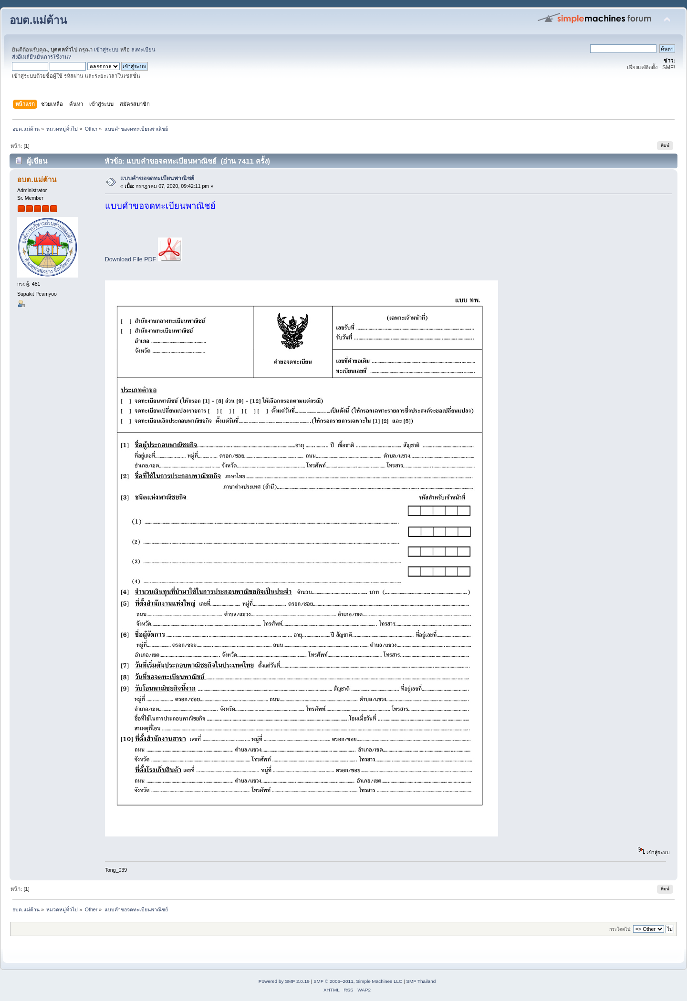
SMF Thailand (421, 981)
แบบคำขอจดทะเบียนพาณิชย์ (157, 178)
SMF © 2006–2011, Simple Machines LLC (357, 981)
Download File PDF (143, 259)
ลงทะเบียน (143, 49)
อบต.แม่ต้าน (38, 20)
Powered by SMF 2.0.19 (284, 981)
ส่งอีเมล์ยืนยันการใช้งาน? (41, 57)
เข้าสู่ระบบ (106, 49)
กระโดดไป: (620, 929)
